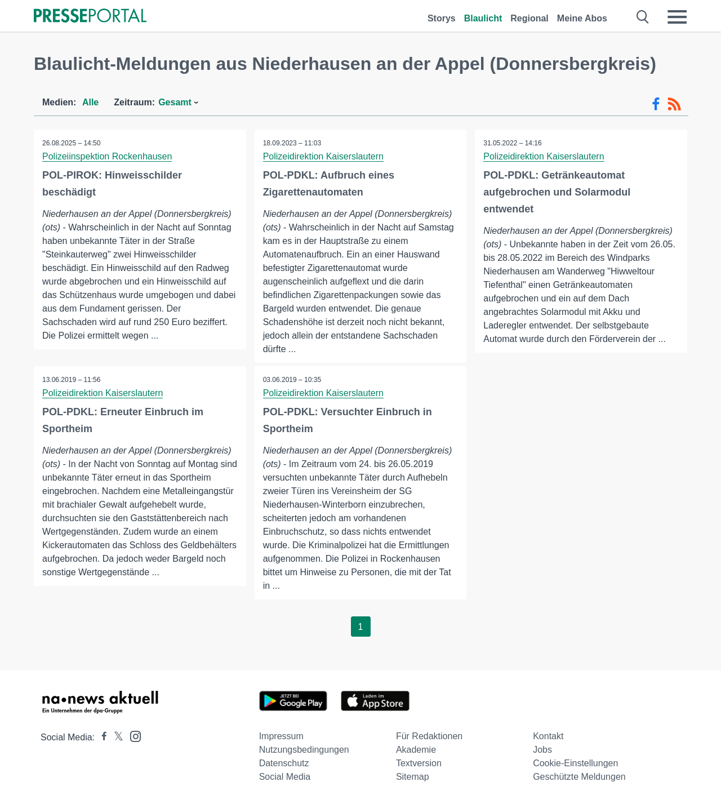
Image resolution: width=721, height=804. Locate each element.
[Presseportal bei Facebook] (101, 737)
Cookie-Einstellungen (575, 763)
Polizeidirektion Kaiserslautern (323, 156)
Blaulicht (483, 18)
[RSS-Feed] (674, 104)
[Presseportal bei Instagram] (132, 735)
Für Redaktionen (429, 736)
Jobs (542, 749)
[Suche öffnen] (643, 17)
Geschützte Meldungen (579, 776)
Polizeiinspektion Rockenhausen (107, 156)
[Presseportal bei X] (115, 737)
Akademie (416, 749)
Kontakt (548, 736)
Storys (442, 18)
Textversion (419, 763)
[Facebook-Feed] (656, 104)
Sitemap (412, 776)
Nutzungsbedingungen (304, 749)
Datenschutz (284, 763)
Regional (529, 18)
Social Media (285, 776)
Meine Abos (582, 18)
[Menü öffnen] (677, 17)
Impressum (281, 736)
